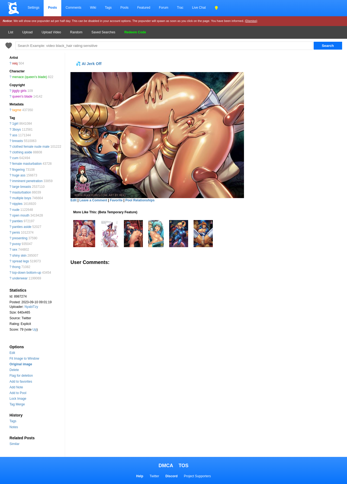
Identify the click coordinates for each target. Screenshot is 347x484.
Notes (13, 427)
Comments (73, 7)
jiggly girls (19, 91)
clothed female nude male (30, 147)
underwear (20, 278)
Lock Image (17, 399)
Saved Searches (103, 32)
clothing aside (22, 152)
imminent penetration (27, 181)
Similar (14, 444)
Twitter (154, 476)
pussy (16, 244)
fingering (18, 170)
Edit (12, 353)
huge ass (18, 175)
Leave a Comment (93, 200)
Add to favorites (20, 381)
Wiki (93, 7)
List (10, 32)
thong (16, 267)
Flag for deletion (21, 375)
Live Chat (199, 7)
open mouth (20, 215)
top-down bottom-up (26, 273)
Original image (20, 364)
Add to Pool (17, 393)
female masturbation (27, 164)
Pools (124, 7)
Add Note (16, 387)
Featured (143, 7)
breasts (17, 141)
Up (35, 329)
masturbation (21, 192)
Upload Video (51, 32)
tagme (16, 110)
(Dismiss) (251, 20)
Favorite (116, 200)
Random (76, 32)
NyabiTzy (31, 307)
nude (16, 210)
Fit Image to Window (24, 358)
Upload (27, 32)
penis (16, 232)
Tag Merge (17, 404)
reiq (15, 63)
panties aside (21, 227)
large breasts (21, 187)
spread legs (20, 261)
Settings (33, 7)
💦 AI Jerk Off (88, 64)
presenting (19, 238)
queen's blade (22, 96)
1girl (15, 123)
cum (15, 158)
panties (17, 221)
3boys (16, 129)
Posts (52, 7)
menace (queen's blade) (29, 77)
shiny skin (19, 255)
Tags (108, 7)
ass (14, 135)
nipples (17, 204)
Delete (14, 370)
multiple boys (21, 198)
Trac (180, 7)
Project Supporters (197, 476)
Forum (163, 7)
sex (14, 249)
